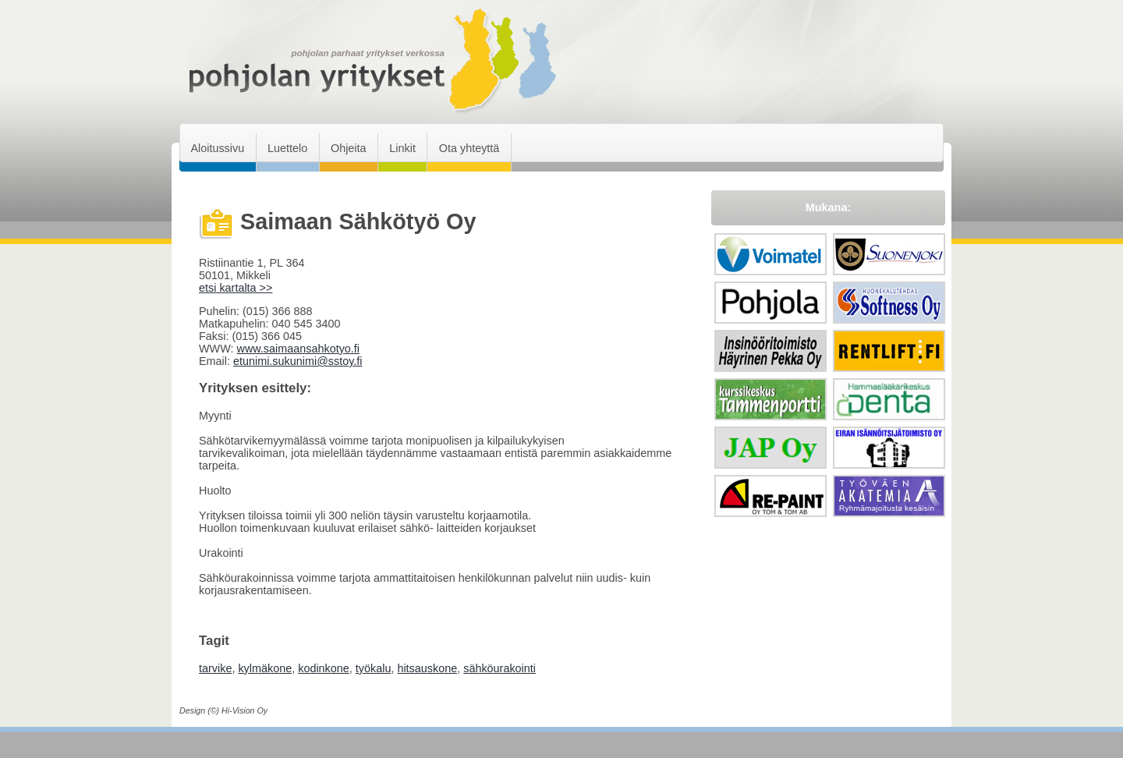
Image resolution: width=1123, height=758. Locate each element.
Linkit (402, 148)
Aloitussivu (217, 148)
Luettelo (287, 148)
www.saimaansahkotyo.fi (298, 348)
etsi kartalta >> (235, 288)
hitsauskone (427, 668)
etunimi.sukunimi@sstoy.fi (298, 361)
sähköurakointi (499, 668)
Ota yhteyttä (469, 148)
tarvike (215, 668)
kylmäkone (265, 668)
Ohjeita (349, 148)
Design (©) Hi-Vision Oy (223, 710)
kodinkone (323, 668)
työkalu (373, 668)
